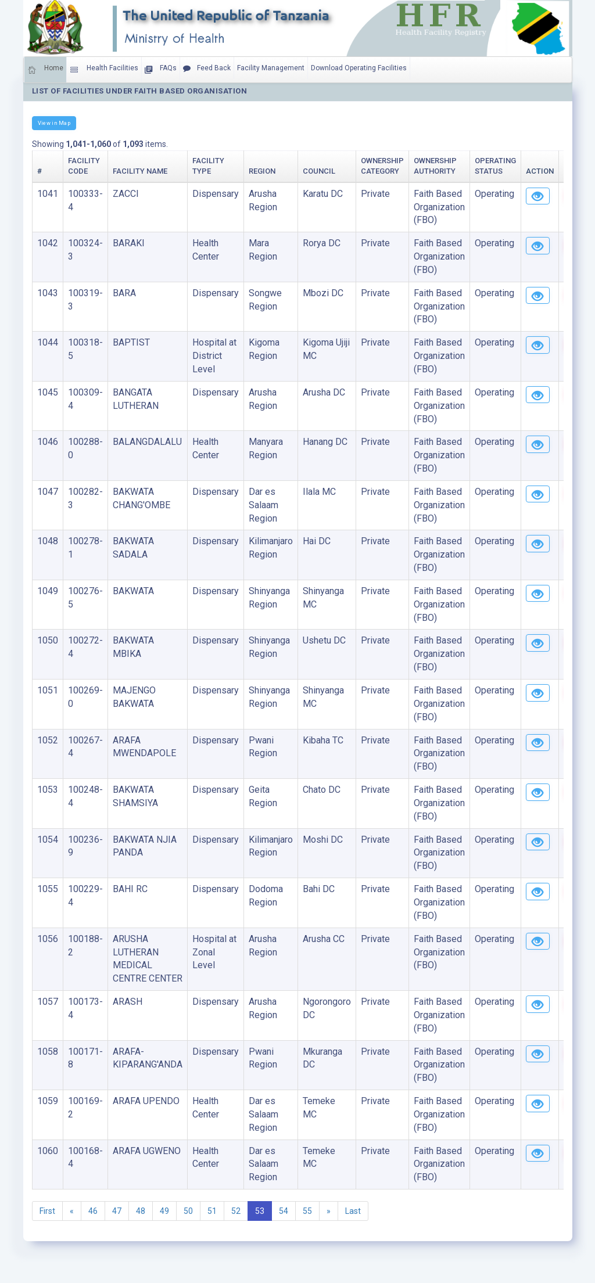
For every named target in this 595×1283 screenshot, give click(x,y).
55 (307, 1211)
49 (164, 1211)
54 (283, 1211)
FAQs (161, 70)
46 (93, 1211)
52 (236, 1211)
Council (319, 171)
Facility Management (270, 68)
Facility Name (140, 171)
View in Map (54, 123)
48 (140, 1211)
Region (262, 171)
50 (188, 1211)
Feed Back (207, 68)
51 (212, 1211)
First (47, 1211)
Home (45, 70)
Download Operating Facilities (359, 68)
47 (116, 1211)
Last (353, 1211)
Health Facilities (104, 70)
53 (259, 1211)
